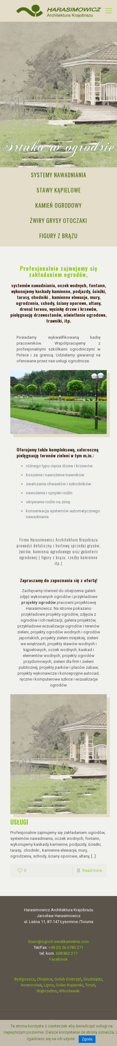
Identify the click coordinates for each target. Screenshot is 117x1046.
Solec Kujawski (69, 985)
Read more (92, 870)
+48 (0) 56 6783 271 (65, 947)
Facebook (58, 959)
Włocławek (69, 991)
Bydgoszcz (24, 979)
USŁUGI (19, 821)
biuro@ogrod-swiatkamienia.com (58, 941)
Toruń (90, 985)
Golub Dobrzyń (67, 979)
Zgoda (87, 1039)
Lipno (49, 985)
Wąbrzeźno (47, 991)
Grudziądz (92, 979)
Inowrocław (31, 985)
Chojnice (44, 979)
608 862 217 (66, 953)
